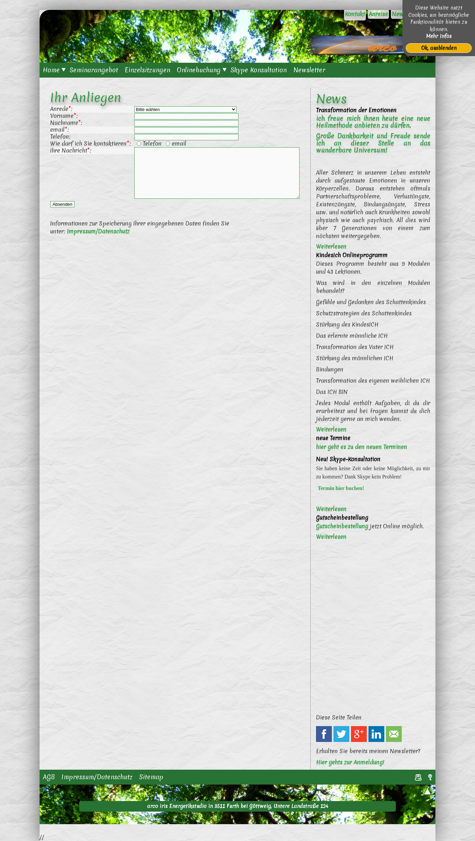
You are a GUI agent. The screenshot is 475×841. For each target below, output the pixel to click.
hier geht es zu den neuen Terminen (361, 447)
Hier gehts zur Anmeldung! (350, 762)
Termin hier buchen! (341, 488)
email (57, 129)
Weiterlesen (331, 246)
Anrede (59, 109)
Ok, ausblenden (439, 48)
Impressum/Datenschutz (98, 241)
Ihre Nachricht (68, 150)
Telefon (59, 136)
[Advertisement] (176, 306)
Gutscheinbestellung (342, 526)
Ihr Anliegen (85, 97)
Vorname (62, 116)
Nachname (64, 122)
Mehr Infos (439, 36)
